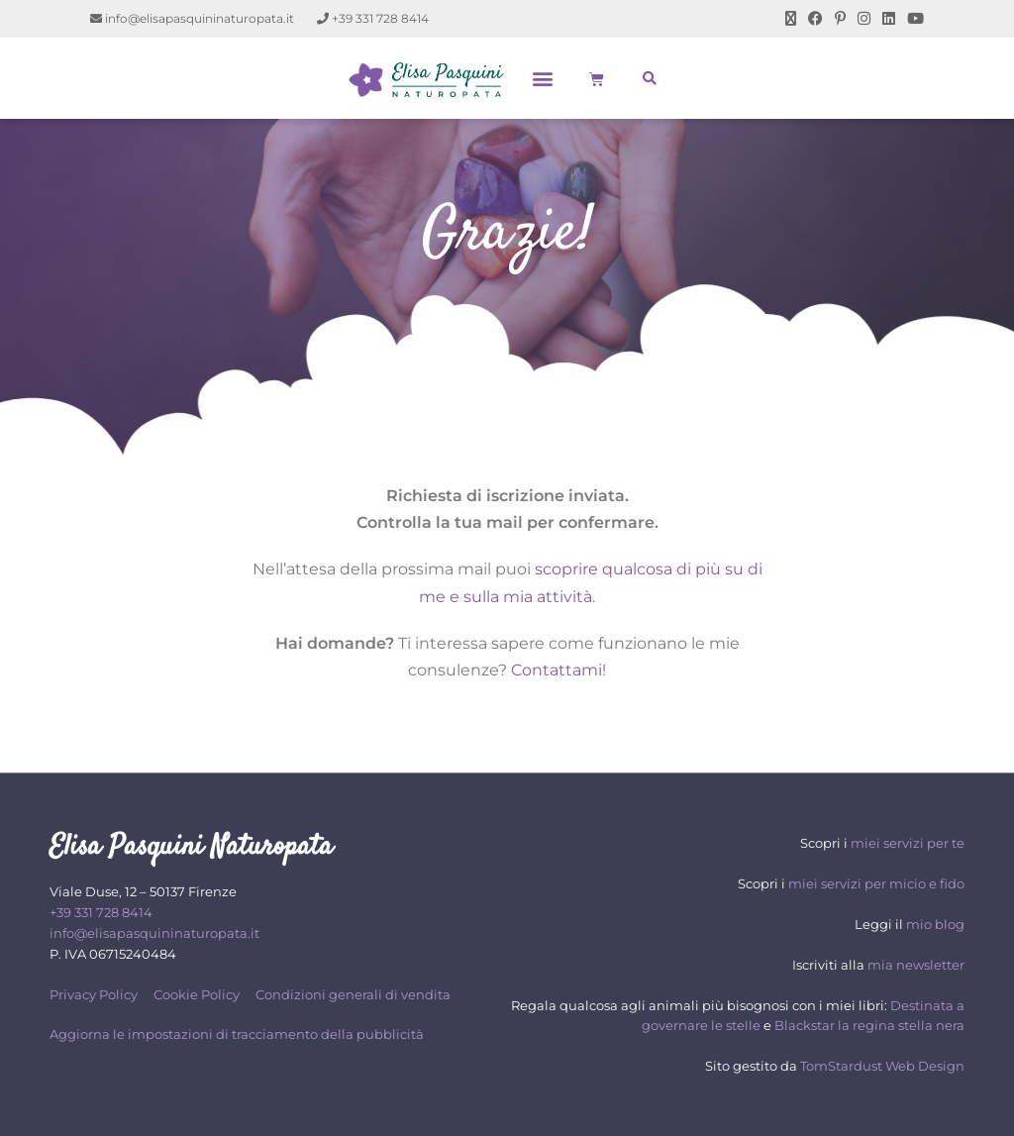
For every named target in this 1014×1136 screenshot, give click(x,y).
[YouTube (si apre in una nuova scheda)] (912, 19)
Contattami (556, 670)
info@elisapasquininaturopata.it (192, 18)
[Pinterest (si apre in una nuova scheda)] (840, 19)
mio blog (935, 924)
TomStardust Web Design (882, 1066)
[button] (543, 78)
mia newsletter (915, 965)
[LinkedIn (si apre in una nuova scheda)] (888, 19)
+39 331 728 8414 (373, 18)
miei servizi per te (907, 843)
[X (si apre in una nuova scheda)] (790, 19)
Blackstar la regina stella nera (869, 1025)
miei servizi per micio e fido (876, 883)
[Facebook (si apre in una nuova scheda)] (815, 19)
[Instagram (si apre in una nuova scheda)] (864, 19)
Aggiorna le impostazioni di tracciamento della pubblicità (237, 1034)
